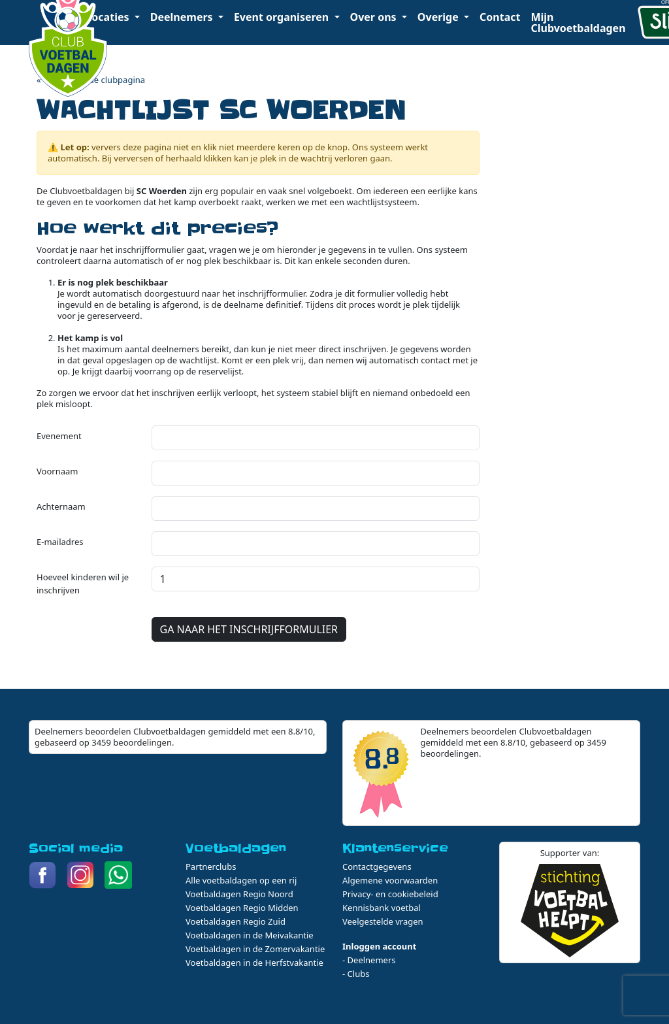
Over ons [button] (374, 17)
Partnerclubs (211, 866)
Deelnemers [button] (183, 17)
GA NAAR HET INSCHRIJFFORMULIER (249, 629)
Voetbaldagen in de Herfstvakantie (254, 962)
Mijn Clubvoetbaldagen (577, 22)
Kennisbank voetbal (381, 908)
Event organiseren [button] (283, 17)
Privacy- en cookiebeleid (390, 894)
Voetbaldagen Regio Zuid (236, 921)
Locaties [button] (108, 17)
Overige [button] (439, 17)
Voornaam (57, 471)
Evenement (59, 436)
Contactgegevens (377, 866)
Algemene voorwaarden (390, 880)
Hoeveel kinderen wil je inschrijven (83, 583)
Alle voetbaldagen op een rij (241, 880)
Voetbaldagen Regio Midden (242, 908)
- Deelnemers (369, 960)
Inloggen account (379, 946)
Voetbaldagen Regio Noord (239, 894)
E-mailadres (60, 542)
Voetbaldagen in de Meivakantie (250, 935)
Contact (500, 17)
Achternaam (61, 506)
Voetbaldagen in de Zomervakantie (255, 949)
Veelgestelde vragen (382, 921)
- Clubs (355, 974)
